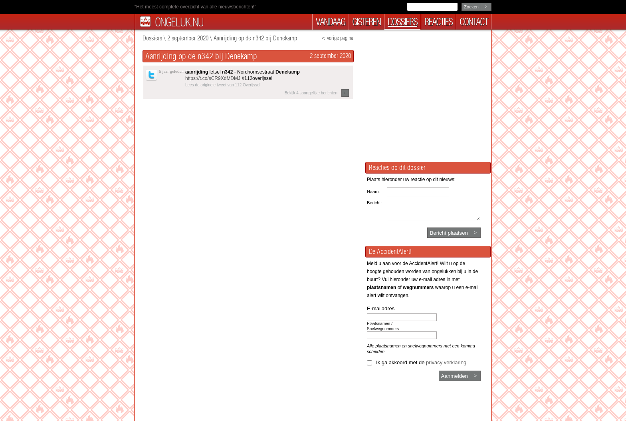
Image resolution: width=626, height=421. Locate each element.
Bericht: (374, 202)
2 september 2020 (187, 38)
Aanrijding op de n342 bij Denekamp (255, 38)
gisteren (366, 22)
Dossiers (152, 38)
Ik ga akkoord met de (421, 362)
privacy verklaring (446, 362)
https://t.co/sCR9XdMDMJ (212, 78)
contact (473, 22)
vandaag (330, 22)
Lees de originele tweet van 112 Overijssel (222, 85)
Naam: (373, 191)
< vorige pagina (337, 38)
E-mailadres (380, 308)
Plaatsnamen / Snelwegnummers (383, 326)
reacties (438, 22)
